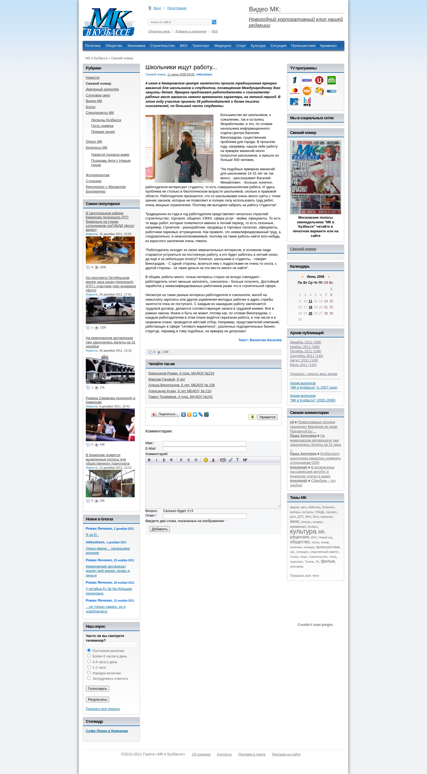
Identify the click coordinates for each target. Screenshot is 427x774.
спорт (303, 556)
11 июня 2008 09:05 (180, 74)
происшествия (328, 547)
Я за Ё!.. (92, 535)
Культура (258, 46)
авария (294, 507)
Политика (93, 46)
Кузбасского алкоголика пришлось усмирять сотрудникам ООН (315, 458)
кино (294, 521)
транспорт (296, 561)
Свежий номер (122, 58)
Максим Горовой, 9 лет (166, 379)
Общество (114, 46)
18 (310, 307)
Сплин (294, 556)
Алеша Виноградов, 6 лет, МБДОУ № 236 (181, 385)
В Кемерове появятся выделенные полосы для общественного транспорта (108, 459)
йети (316, 516)
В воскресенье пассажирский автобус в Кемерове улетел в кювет (312, 471)
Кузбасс (313, 526)
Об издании (201, 754)
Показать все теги (304, 576)
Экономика (136, 46)
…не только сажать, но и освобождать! (106, 609)
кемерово (327, 516)
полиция (309, 547)
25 (310, 313)
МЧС (314, 537)
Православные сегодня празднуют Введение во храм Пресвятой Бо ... (313, 426)
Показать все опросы (103, 709)
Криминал (328, 46)
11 (310, 301)
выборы (295, 512)
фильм (328, 561)
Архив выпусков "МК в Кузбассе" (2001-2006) (312, 398)
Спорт (241, 46)
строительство (318, 556)
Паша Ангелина (303, 436)
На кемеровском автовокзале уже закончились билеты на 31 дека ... (315, 442)
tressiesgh (298, 467)
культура (303, 531)
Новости (91, 234)
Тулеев (309, 561)
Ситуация (278, 46)
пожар (325, 542)
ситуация (302, 551)
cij (292, 422)
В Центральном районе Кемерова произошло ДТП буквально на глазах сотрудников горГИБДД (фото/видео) (110, 221)
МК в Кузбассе (96, 58)
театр (332, 556)
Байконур (315, 507)
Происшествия (303, 46)
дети (293, 516)
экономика (296, 566)
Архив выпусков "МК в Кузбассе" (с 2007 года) (313, 385)
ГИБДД (319, 512)
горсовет (331, 512)
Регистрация (177, 8)
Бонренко (328, 507)
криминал (298, 527)
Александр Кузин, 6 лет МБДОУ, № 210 (179, 391)
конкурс (306, 521)
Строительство (162, 46)
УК (317, 561)
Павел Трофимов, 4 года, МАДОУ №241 (180, 397)
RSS (215, 31)
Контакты (224, 754)
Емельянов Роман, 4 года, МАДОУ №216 (181, 373)
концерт (318, 521)
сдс (292, 551)
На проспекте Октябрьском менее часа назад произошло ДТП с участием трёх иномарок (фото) (111, 284)
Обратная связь (159, 31)
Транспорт (200, 46)
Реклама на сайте (286, 754)
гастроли (307, 512)
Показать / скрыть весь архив (313, 374)
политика (296, 547)
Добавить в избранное (191, 31)
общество (300, 542)
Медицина (222, 46)
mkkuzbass (204, 74)
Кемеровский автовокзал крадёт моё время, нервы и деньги (108, 570)
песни (315, 542)
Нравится (268, 417)
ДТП (300, 516)
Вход (157, 8)
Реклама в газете (252, 754)
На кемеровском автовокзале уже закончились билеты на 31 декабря (110, 342)
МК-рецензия (308, 534)
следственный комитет (324, 551)
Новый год (325, 537)
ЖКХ (183, 46)
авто (304, 507)
